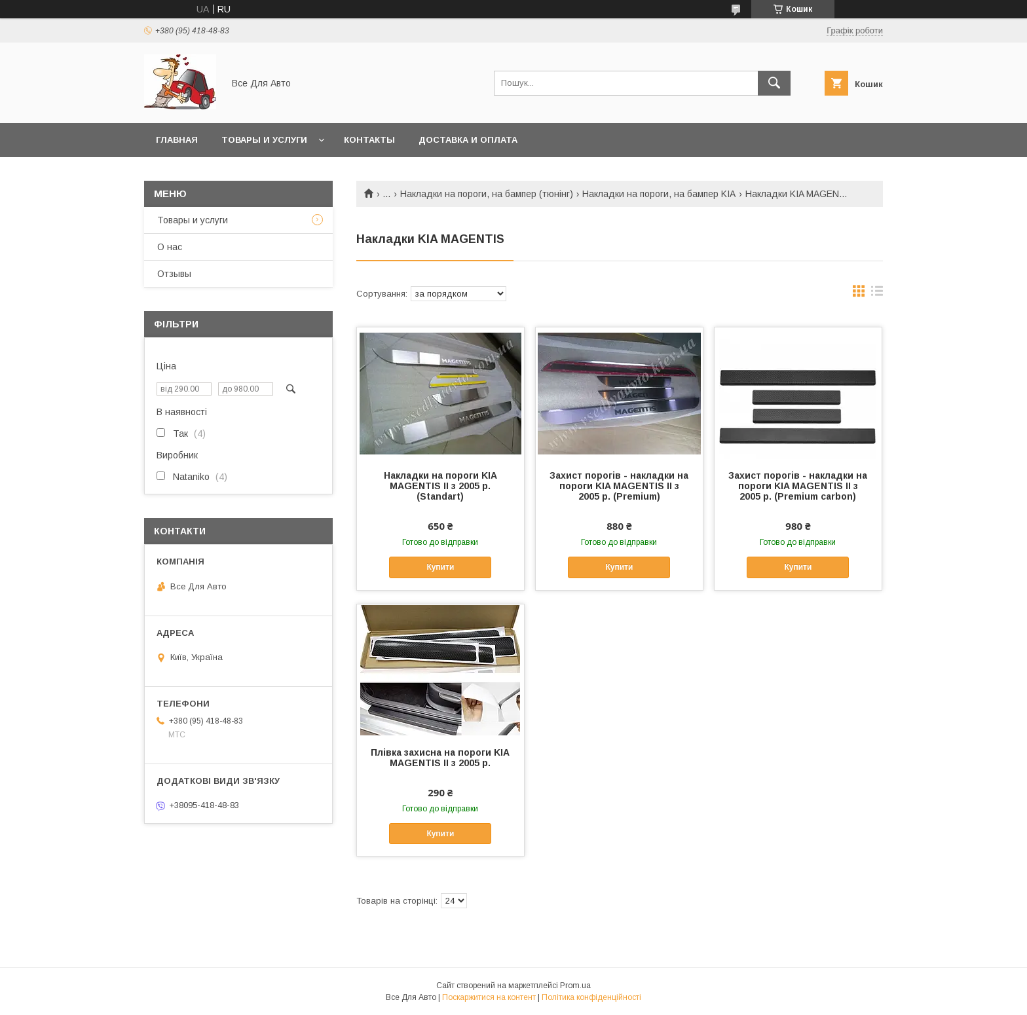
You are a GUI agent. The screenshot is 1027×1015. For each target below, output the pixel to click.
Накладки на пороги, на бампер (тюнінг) (486, 194)
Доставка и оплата (468, 140)
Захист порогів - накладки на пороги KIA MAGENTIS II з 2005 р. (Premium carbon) (797, 486)
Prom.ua (575, 985)
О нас (169, 247)
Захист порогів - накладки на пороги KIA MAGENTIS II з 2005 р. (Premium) (619, 486)
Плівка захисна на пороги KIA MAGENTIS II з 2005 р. (440, 757)
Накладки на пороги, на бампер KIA (659, 194)
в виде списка (877, 294)
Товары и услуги (264, 140)
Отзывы (174, 273)
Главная (177, 140)
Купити (440, 567)
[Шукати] (774, 83)
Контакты (369, 140)
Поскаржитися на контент (489, 997)
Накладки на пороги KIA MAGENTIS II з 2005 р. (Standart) (440, 486)
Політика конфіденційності (591, 997)
